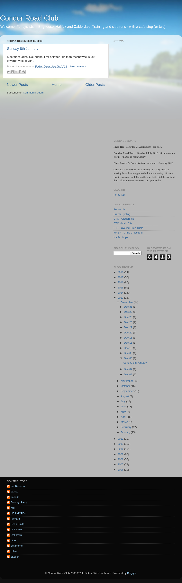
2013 (121, 297)
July (123, 401)
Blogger (131, 573)
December (127, 302)
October (126, 385)
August (125, 396)
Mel (13, 507)
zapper (15, 556)
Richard (15, 518)
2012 (121, 438)
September (127, 391)
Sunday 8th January (22, 49)
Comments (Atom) (34, 92)
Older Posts (95, 85)
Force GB (119, 194)
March (125, 421)
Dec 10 (128, 348)
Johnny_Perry (19, 502)
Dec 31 (128, 306)
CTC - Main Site (123, 223)
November (127, 380)
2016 (121, 282)
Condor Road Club (29, 18)
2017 (121, 277)
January (126, 432)
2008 (121, 459)
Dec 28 (128, 317)
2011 (121, 443)
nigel (13, 540)
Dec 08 (128, 353)
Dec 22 (128, 327)
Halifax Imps (121, 237)
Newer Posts (17, 85)
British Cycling (122, 214)
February (126, 427)
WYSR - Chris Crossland (128, 232)
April (124, 416)
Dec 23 (128, 322)
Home (56, 85)
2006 (121, 469)
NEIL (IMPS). (18, 513)
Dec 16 (128, 337)
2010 (121, 448)
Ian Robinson (18, 486)
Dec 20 (128, 332)
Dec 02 (128, 374)
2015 (121, 287)
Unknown (16, 529)
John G (15, 497)
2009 (121, 454)
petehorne (17, 545)
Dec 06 (128, 358)
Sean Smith (17, 524)
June (124, 406)
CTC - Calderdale (124, 218)
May (123, 411)
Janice (14, 491)
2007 (121, 464)
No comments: (78, 66)
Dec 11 (128, 342)
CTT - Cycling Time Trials (128, 227)
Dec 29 (128, 311)
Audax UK (119, 209)
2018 (121, 272)
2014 (121, 292)
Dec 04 (128, 369)
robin (14, 551)
